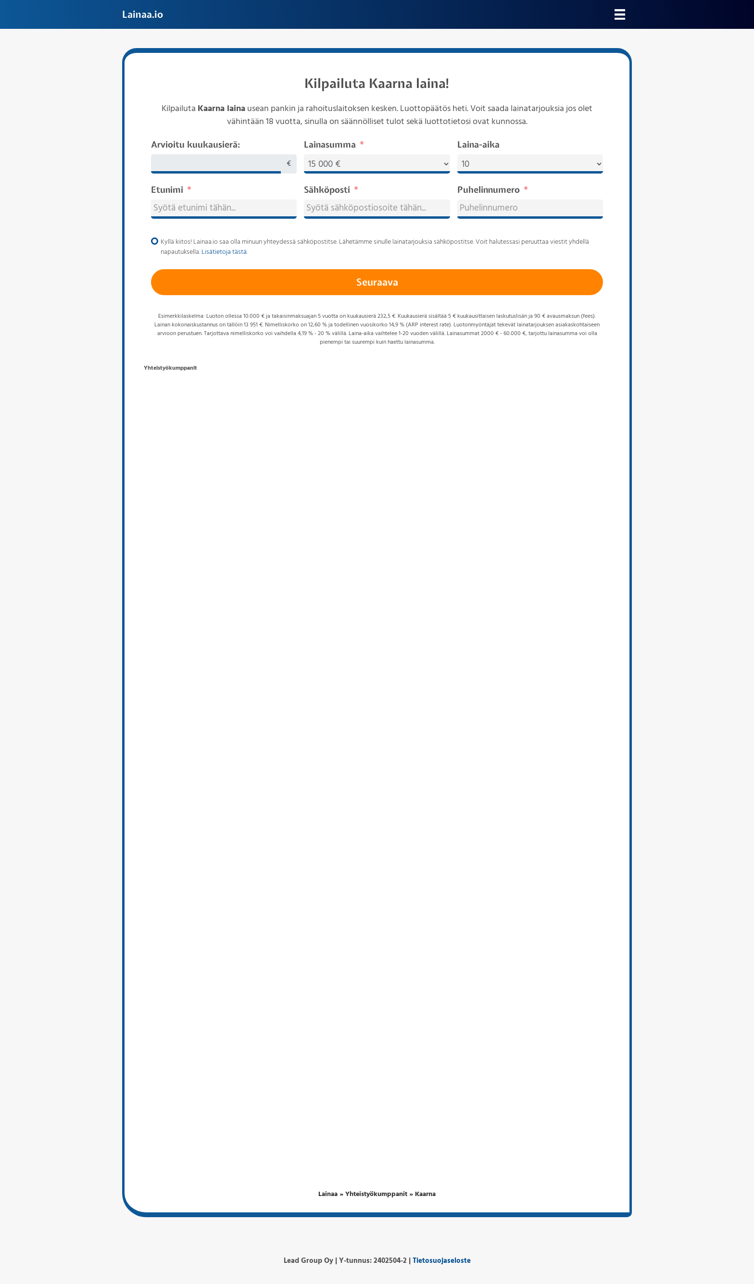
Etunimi (167, 190)
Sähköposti (327, 190)
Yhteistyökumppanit (376, 1194)
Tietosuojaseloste (442, 1261)
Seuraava (377, 281)
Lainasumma (330, 144)
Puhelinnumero (488, 190)
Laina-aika (478, 144)
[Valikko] (620, 14)
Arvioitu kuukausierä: (195, 144)
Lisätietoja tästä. (224, 252)
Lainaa (328, 1194)
